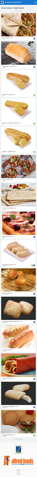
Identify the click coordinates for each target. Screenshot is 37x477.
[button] (35, 2)
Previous (16, 10)
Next (21, 10)
